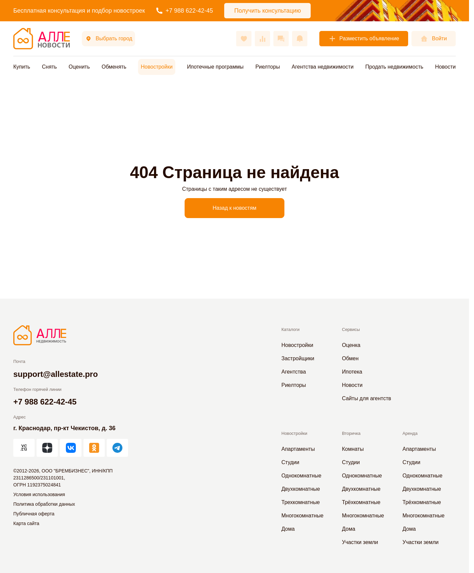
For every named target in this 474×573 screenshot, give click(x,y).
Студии (290, 462)
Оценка (351, 345)
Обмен (350, 358)
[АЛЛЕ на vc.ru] (24, 448)
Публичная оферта (34, 513)
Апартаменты (298, 449)
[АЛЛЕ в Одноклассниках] (94, 448)
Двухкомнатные (300, 489)
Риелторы (267, 67)
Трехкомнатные (300, 502)
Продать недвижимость (394, 67)
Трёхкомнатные (361, 502)
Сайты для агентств (366, 398)
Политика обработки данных (44, 504)
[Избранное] (243, 38)
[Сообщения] (281, 38)
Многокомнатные (302, 515)
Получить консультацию (267, 10)
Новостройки (157, 67)
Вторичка (351, 433)
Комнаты (353, 449)
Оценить (79, 67)
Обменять (113, 67)
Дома (288, 529)
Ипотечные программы (215, 67)
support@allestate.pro (55, 374)
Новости (445, 67)
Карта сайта (26, 523)
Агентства (293, 372)
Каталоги (290, 329)
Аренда (409, 433)
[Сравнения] (262, 38)
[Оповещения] (299, 38)
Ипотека (352, 372)
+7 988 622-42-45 (184, 10)
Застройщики (297, 358)
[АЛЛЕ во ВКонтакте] (70, 448)
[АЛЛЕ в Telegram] (117, 448)
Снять (49, 67)
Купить (21, 67)
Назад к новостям (234, 208)
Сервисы (351, 329)
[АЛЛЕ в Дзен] (47, 448)
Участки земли (360, 542)
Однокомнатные (301, 475)
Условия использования (39, 494)
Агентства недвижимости (323, 67)
